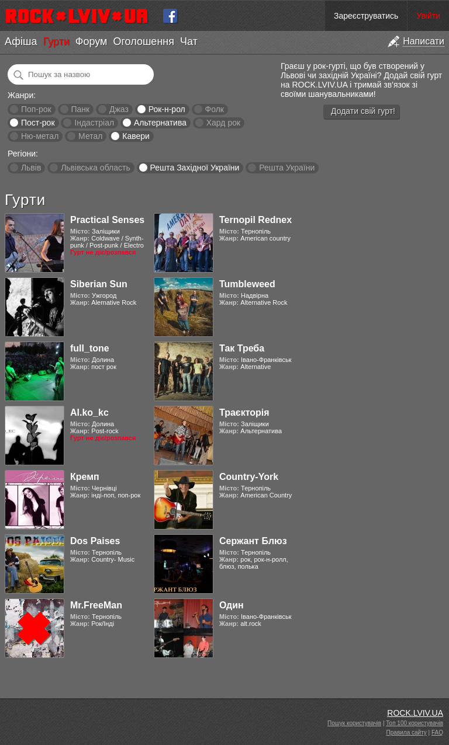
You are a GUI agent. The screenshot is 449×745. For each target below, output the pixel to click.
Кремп (84, 477)
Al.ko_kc (89, 412)
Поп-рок (36, 109)
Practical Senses (107, 220)
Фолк (214, 109)
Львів (31, 167)
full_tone (89, 348)
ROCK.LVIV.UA (415, 713)
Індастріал (94, 122)
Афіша (21, 41)
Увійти (428, 15)
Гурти (56, 41)
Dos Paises (95, 541)
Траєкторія (244, 412)
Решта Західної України (194, 167)
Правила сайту (406, 732)
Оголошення (143, 41)
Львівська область (95, 167)
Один (231, 605)
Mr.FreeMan (96, 605)
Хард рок (223, 122)
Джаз (119, 109)
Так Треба (241, 348)
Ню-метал (39, 136)
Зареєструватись (366, 15)
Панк (80, 109)
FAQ (437, 732)
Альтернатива (160, 122)
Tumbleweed (247, 284)
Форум (91, 41)
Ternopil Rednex (255, 220)
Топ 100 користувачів (414, 723)
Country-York (248, 477)
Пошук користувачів (354, 723)
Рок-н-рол (166, 109)
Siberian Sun (98, 284)
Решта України (287, 167)
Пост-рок (38, 122)
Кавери (136, 136)
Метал (90, 136)
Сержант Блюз (253, 541)
